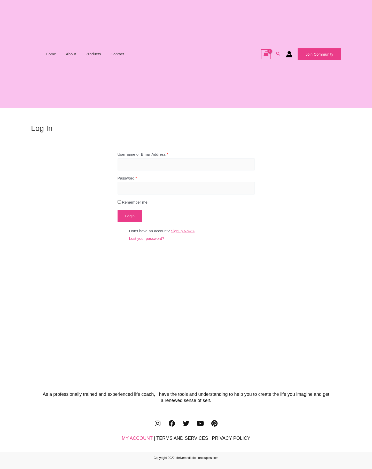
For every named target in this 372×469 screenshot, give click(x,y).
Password (127, 178)
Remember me (133, 202)
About (76, 54)
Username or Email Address (143, 154)
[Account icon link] (289, 54)
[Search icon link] (278, 54)
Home (57, 54)
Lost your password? (147, 238)
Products (96, 54)
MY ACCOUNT (137, 438)
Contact (118, 54)
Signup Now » (183, 231)
